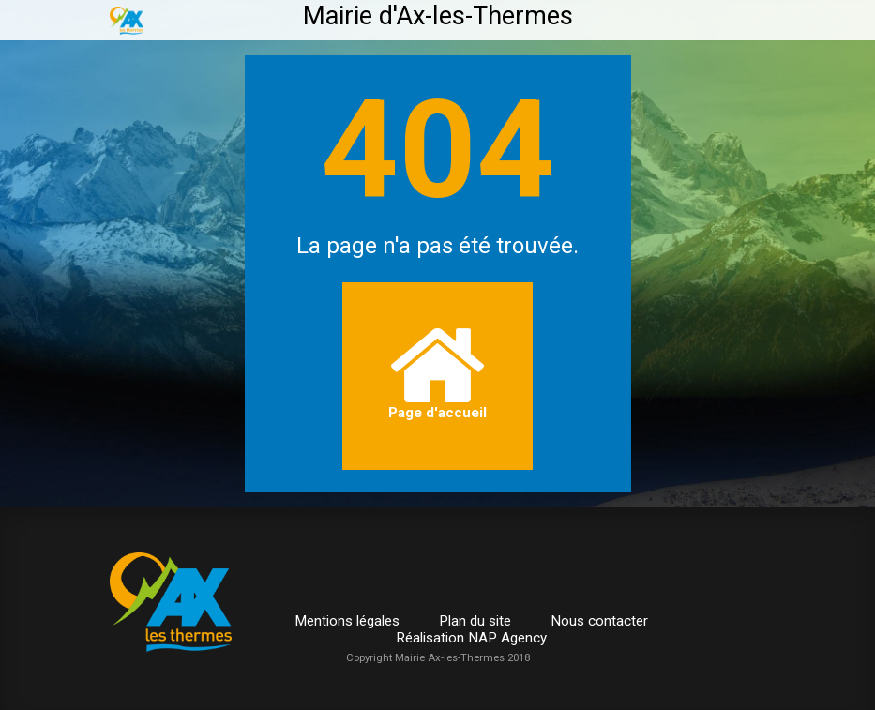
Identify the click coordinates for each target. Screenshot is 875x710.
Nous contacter (599, 620)
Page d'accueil (437, 374)
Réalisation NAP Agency (471, 637)
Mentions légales (347, 620)
